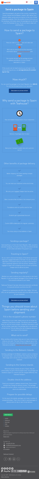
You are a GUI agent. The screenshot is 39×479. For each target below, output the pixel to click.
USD (31, 2)
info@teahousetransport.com (13, 445)
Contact (7, 426)
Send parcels (8, 414)
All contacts (6, 449)
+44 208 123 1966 (10, 443)
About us (7, 420)
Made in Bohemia (5, 476)
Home (6, 418)
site (20, 42)
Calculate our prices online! (19, 90)
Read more (6, 436)
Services (7, 422)
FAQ (6, 424)
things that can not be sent (23, 345)
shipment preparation (23, 51)
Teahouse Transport (8, 454)
